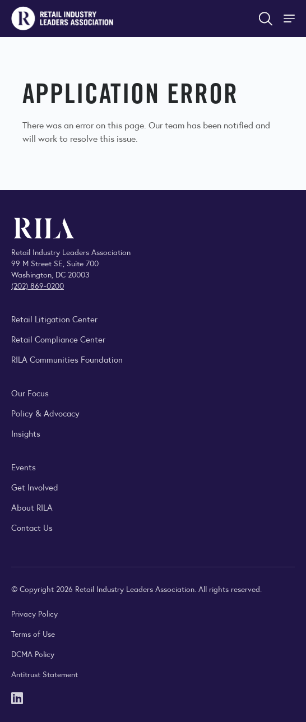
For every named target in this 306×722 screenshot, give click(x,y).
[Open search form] (266, 18)
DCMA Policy (32, 653)
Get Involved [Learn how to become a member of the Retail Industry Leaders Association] (34, 486)
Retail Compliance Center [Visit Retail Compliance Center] (58, 338)
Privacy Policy (34, 613)
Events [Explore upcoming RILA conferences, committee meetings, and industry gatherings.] (23, 466)
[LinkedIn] (17, 697)
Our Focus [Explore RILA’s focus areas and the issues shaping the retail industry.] (30, 392)
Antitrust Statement (44, 673)
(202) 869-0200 (37, 285)
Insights (25, 433)
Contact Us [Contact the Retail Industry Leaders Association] (32, 527)
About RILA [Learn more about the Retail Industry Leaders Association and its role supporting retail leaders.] (32, 507)
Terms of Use (33, 633)
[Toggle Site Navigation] (290, 18)
